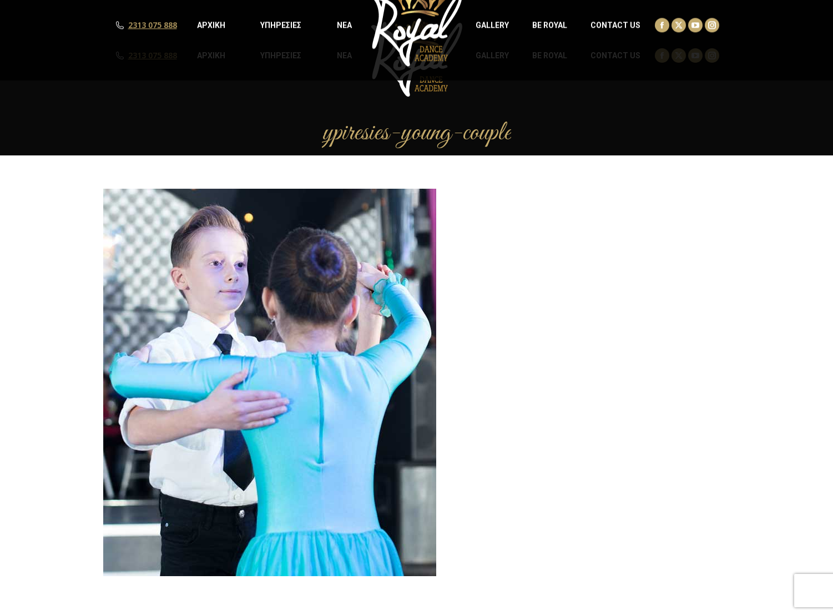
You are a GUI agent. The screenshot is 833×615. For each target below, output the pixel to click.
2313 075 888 (152, 56)
